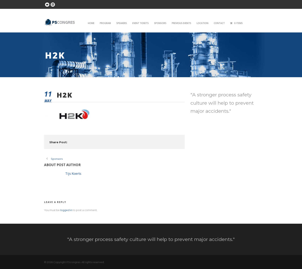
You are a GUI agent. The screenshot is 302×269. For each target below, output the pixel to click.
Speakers (121, 23)
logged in (66, 210)
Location (202, 23)
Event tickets (140, 23)
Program (105, 23)
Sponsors (160, 23)
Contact (219, 23)
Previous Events (181, 23)
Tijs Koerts (73, 173)
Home (91, 23)
